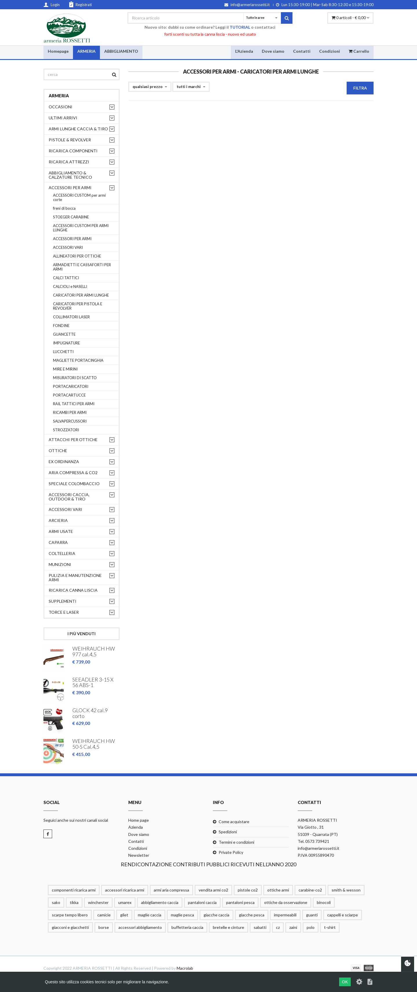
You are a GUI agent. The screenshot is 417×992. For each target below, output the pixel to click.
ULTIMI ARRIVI (63, 118)
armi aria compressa (171, 888)
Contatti (301, 50)
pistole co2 (248, 888)
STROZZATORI (66, 430)
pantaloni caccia (202, 900)
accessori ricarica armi (124, 888)
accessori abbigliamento (140, 925)
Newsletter (138, 853)
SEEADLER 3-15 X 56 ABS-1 (93, 682)
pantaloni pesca (240, 900)
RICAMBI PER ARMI (70, 412)
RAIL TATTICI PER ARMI (73, 404)
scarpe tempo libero (70, 913)
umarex (124, 900)
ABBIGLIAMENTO (121, 50)
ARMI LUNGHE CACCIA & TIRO (78, 129)
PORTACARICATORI (70, 386)
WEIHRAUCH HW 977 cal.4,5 (93, 652)
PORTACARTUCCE (69, 395)
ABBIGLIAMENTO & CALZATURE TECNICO (70, 175)
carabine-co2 (310, 888)
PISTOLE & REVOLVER (70, 140)
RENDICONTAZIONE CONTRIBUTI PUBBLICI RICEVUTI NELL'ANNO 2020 (208, 863)
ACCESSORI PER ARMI (70, 187)
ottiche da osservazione (285, 900)
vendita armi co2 (213, 888)
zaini (293, 925)
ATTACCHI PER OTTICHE (73, 439)
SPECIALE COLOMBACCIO (74, 483)
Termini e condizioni (236, 840)
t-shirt (330, 925)
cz (278, 925)
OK (345, 982)
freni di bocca (64, 208)
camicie (104, 913)
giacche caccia (216, 913)
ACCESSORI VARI (68, 247)
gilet (124, 913)
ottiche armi (278, 888)
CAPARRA (58, 542)
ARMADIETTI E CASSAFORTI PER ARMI (82, 267)
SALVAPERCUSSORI (70, 421)
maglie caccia (149, 913)
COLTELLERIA (62, 553)
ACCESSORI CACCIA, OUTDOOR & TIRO (69, 496)
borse (103, 925)
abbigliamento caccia (159, 900)
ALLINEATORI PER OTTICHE (77, 256)
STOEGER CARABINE (71, 217)
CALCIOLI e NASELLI (70, 286)
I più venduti (81, 633)
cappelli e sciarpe (342, 913)
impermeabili (285, 913)
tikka (74, 900)
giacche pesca (251, 913)
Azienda (135, 825)
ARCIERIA (58, 520)
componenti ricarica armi (74, 888)
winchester (98, 900)
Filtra (360, 87)
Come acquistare (234, 820)
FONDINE (61, 326)
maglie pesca (182, 913)
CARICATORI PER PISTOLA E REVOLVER (77, 306)
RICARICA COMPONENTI (73, 151)
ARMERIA (86, 50)
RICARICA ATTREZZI (69, 162)
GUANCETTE (64, 334)
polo (310, 925)
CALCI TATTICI (66, 278)
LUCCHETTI (63, 352)
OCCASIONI (60, 107)
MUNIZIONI (60, 564)
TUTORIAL (240, 27)
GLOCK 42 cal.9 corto (90, 712)
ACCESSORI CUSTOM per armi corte (79, 197)
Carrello (359, 50)
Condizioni (329, 50)
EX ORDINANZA (64, 461)
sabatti (260, 925)
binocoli (324, 900)
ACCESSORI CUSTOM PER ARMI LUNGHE (81, 228)
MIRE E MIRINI (65, 369)
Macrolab (185, 966)
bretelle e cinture (228, 925)
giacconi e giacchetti (70, 925)
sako (56, 900)
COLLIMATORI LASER (71, 317)
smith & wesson (346, 888)
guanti (312, 913)
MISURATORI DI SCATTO (75, 378)
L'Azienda (244, 50)
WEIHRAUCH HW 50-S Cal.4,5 (93, 743)
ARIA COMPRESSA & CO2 (73, 472)
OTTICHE (58, 450)
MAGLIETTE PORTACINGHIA (78, 360)
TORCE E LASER (64, 612)
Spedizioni (228, 830)
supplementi (62, 601)
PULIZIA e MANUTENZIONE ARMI (75, 577)
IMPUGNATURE (66, 343)
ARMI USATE (61, 531)
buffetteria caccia (187, 925)
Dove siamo (273, 50)
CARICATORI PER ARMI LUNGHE (81, 295)
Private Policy (231, 850)
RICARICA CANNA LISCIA (73, 590)
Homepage (58, 50)
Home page (138, 818)
